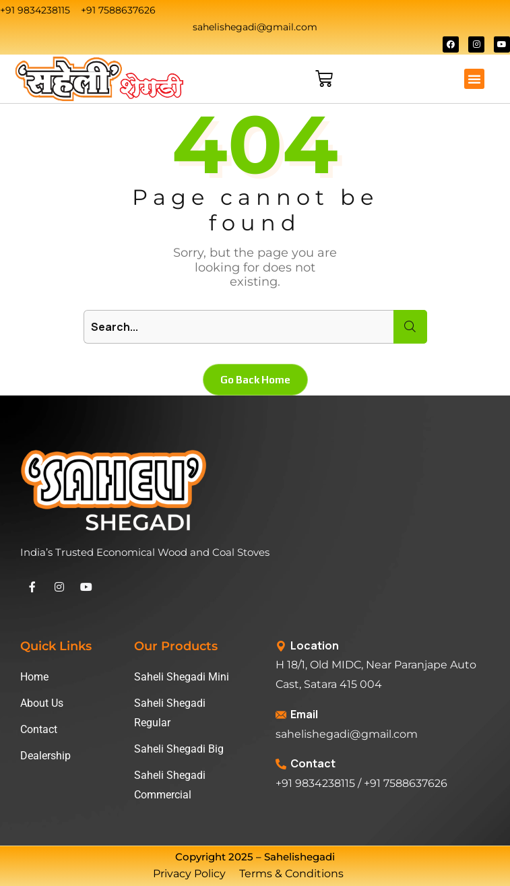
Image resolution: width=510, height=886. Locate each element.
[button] (474, 79)
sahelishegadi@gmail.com (347, 734)
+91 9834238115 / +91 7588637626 (361, 783)
